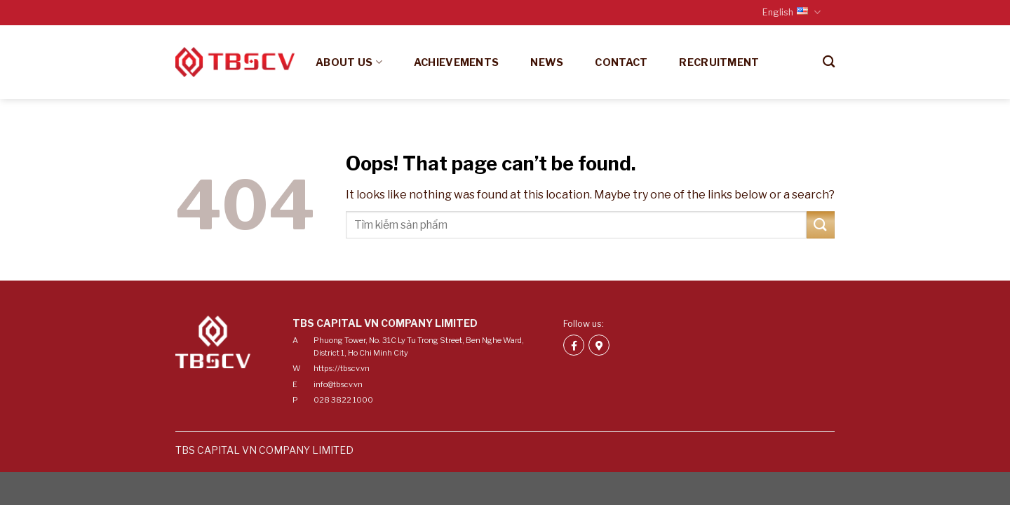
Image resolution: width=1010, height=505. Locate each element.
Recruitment (719, 62)
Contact (621, 62)
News (546, 62)
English (791, 12)
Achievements (456, 62)
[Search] (829, 62)
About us (349, 62)
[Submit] (821, 224)
